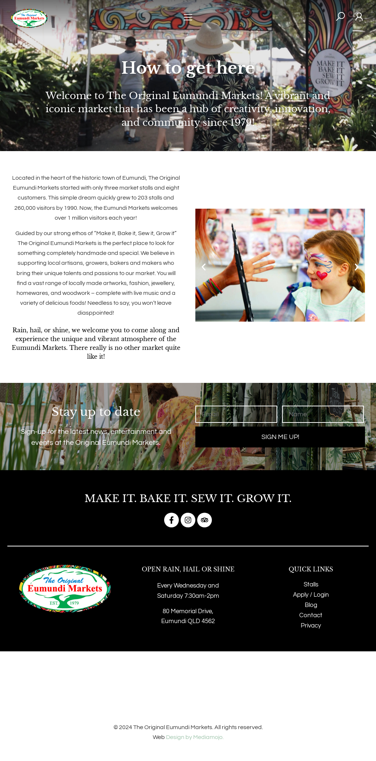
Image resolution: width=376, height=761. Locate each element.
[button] (188, 18)
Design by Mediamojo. (195, 737)
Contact (310, 615)
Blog (311, 605)
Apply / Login (311, 595)
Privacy (311, 625)
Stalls (311, 584)
